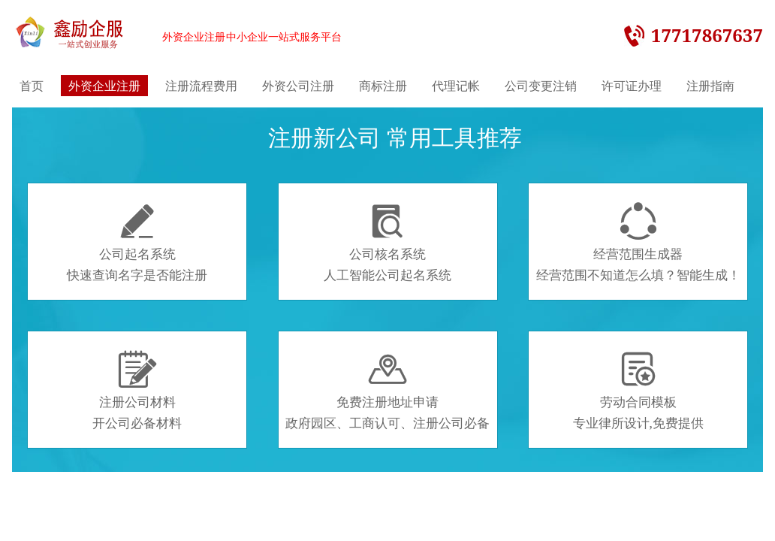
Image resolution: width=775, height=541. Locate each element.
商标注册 (383, 85)
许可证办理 (632, 85)
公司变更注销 (541, 85)
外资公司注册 (298, 85)
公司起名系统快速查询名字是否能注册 (137, 242)
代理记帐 (456, 85)
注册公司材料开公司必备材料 (137, 390)
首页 (32, 85)
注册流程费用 (201, 85)
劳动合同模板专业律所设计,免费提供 (638, 390)
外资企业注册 (104, 85)
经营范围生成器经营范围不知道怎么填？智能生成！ (638, 242)
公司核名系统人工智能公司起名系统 (387, 242)
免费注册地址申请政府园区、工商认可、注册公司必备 (387, 390)
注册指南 (710, 85)
